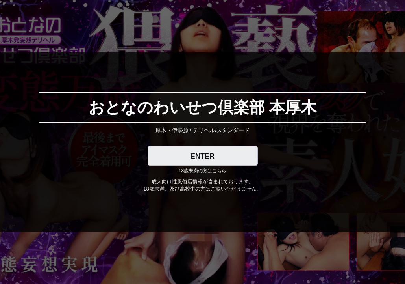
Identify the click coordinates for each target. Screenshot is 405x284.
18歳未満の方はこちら (202, 171)
